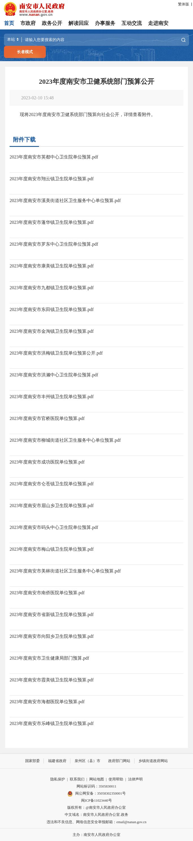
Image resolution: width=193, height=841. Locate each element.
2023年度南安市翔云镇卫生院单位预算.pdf (52, 178)
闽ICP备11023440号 (96, 800)
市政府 (28, 23)
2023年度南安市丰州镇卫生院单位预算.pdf (52, 396)
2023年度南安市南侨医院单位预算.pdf (47, 592)
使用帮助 (116, 779)
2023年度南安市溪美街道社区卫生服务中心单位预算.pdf (65, 200)
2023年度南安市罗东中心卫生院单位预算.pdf (54, 244)
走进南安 (158, 23)
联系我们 (77, 779)
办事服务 (105, 23)
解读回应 (78, 23)
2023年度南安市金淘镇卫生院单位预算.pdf (52, 331)
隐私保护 (57, 779)
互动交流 (132, 23)
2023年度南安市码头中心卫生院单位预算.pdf (54, 527)
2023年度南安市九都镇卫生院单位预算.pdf (52, 287)
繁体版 (183, 4)
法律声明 (135, 779)
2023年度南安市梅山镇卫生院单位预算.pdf (52, 549)
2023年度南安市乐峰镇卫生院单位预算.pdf (52, 723)
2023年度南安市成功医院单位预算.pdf (47, 462)
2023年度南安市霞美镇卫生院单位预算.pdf (52, 679)
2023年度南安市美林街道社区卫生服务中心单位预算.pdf (65, 570)
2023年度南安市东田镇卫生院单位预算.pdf (52, 309)
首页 (9, 23)
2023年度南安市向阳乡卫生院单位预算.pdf (52, 636)
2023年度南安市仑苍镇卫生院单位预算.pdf (52, 483)
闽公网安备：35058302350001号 (96, 793)
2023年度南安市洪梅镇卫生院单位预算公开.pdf (56, 353)
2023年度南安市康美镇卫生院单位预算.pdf (52, 265)
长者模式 (25, 52)
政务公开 (52, 23)
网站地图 (96, 779)
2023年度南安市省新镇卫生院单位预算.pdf (52, 614)
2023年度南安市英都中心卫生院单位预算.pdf (54, 157)
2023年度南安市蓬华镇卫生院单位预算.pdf (52, 222)
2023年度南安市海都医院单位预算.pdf (47, 701)
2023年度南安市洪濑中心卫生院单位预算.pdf (54, 374)
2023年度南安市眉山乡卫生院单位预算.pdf (52, 505)
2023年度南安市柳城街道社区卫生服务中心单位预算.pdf (65, 440)
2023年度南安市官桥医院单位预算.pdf (47, 418)
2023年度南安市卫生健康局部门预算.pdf (49, 658)
